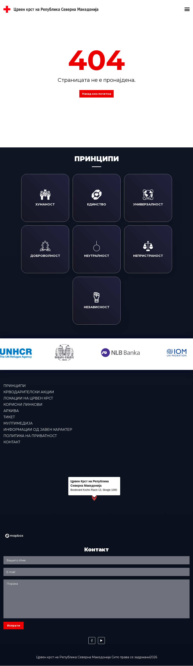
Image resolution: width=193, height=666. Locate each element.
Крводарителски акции (28, 392)
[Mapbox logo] (14, 535)
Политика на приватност (30, 436)
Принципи (14, 386)
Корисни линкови (22, 404)
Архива (11, 411)
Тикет (9, 417)
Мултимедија (18, 423)
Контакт (11, 442)
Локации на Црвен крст (28, 398)
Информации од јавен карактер (37, 430)
